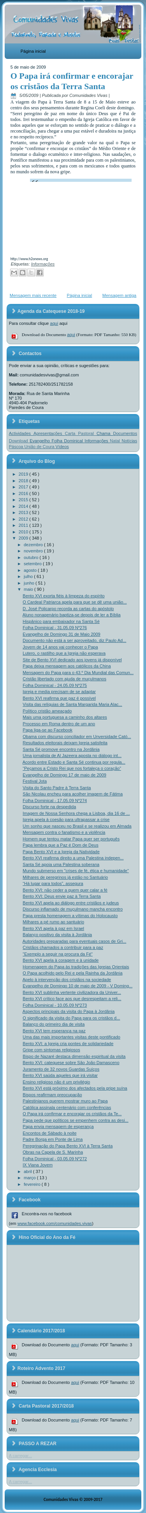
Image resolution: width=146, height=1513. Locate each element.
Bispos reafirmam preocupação (52, 1094)
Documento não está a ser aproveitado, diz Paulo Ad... (74, 640)
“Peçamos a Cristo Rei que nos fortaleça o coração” (72, 768)
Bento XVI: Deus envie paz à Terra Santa (61, 896)
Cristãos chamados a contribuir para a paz (63, 947)
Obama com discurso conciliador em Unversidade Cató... (77, 736)
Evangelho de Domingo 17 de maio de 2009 (64, 775)
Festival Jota (35, 781)
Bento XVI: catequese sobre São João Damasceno (71, 1062)
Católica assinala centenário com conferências (67, 1107)
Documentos (125, 433)
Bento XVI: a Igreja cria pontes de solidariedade (68, 1043)
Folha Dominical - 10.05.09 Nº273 (55, 1005)
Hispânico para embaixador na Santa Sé (61, 621)
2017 (24, 487)
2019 (24, 474)
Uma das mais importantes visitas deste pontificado (71, 1037)
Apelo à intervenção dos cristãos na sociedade (67, 979)
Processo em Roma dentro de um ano (59, 723)
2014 (24, 506)
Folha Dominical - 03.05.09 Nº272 (55, 1158)
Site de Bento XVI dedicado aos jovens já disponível (72, 659)
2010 (24, 532)
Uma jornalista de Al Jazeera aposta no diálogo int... (72, 755)
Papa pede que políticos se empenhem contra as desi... (75, 1120)
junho (29, 583)
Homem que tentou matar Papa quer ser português (71, 839)
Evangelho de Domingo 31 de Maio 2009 (61, 634)
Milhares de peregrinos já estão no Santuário (65, 877)
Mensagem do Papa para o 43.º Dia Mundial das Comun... (78, 672)
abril (28, 1171)
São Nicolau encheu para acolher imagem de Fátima (73, 794)
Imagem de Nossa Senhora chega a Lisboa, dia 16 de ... (76, 813)
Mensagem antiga (119, 295)
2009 (24, 538)
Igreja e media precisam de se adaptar (59, 691)
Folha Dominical (68, 440)
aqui (54, 323)
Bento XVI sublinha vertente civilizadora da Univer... (72, 992)
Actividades (21, 433)
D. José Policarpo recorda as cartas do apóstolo (68, 608)
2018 (24, 480)
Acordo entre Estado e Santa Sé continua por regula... (74, 762)
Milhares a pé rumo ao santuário (53, 922)
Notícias (129, 440)
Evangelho (40, 440)
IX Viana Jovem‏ (38, 1165)
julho (29, 576)
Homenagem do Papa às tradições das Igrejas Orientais (76, 966)
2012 (24, 519)
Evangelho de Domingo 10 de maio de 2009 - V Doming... (77, 985)
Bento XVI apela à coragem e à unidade (61, 960)
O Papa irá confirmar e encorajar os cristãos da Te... (72, 1113)
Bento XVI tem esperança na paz (54, 1030)
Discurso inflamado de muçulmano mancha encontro (73, 909)
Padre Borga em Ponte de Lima (53, 1139)
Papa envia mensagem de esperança (58, 1126)
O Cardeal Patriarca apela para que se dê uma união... (75, 602)
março (30, 1177)
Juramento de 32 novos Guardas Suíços (61, 1069)
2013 (24, 512)
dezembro (34, 544)
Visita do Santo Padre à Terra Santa (57, 787)
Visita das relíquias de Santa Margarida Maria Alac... (72, 704)
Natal (115, 440)
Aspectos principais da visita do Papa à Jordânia (69, 1011)
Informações (43, 264)
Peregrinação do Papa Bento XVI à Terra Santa (68, 1146)
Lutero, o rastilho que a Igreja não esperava (64, 653)
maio (29, 589)
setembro (33, 563)
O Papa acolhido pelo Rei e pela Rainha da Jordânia (72, 973)
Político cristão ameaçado (47, 711)
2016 (24, 493)
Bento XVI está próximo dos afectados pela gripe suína (75, 1088)
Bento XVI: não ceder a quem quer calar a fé (65, 890)
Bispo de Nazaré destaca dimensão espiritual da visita (74, 1056)
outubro (31, 557)
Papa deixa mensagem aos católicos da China (67, 666)
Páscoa (17, 446)
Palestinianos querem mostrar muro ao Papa (65, 1101)
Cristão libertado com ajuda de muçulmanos (64, 678)
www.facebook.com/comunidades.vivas (55, 1223)
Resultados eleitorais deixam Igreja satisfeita (65, 742)
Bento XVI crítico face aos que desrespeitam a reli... (72, 998)
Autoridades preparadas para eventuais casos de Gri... (75, 941)
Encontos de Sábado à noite (49, 1133)
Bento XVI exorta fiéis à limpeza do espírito (63, 595)
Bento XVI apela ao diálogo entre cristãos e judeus (71, 903)
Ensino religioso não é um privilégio (56, 1082)
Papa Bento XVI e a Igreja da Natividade (61, 851)
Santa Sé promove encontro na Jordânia (61, 749)
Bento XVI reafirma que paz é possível (59, 698)
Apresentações (49, 433)
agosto (31, 570)
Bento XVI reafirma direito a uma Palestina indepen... (73, 858)
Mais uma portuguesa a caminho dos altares (65, 717)
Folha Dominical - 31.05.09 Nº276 (55, 627)
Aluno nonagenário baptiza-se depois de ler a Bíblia (72, 614)
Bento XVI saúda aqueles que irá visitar (60, 1075)
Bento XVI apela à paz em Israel (53, 928)
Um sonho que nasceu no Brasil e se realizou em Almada (77, 826)
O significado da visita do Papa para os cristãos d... (71, 1018)
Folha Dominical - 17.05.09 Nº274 (55, 800)
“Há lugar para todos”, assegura (53, 883)
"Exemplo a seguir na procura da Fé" (58, 954)
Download (19, 440)
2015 (24, 499)
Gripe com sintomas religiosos (51, 1049)
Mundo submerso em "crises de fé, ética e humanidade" (76, 870)
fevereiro (33, 1184)
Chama (105, 433)
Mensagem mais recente (33, 295)
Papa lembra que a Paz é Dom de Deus (60, 845)
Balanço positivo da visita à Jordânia (57, 934)
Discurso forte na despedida (49, 806)
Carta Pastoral (81, 433)
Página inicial (33, 51)
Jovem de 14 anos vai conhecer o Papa (60, 647)
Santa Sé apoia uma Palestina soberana (61, 864)
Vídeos (62, 446)
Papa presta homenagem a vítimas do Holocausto (70, 915)
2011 (24, 525)
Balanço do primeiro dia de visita (53, 1024)
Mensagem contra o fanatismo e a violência (64, 832)
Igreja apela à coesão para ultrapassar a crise (66, 819)
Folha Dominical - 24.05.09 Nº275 (55, 685)
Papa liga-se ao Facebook (47, 730)
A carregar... (20, 1455)
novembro (34, 551)
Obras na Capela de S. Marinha (53, 1152)
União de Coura (40, 446)
